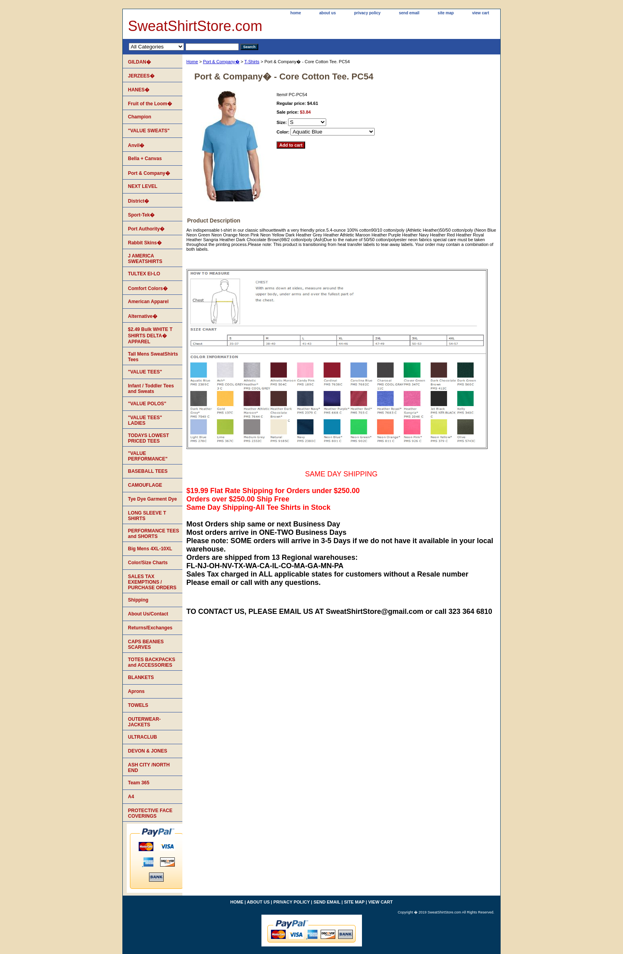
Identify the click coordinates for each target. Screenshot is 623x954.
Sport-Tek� (141, 215)
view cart (480, 13)
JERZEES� (141, 76)
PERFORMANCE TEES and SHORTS (153, 533)
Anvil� (136, 145)
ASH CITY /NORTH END (149, 767)
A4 (131, 796)
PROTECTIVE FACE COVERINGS (150, 813)
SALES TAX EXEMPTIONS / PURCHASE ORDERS (152, 582)
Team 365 (138, 783)
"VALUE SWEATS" (149, 131)
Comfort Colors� (148, 288)
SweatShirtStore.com (195, 26)
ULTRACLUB (142, 737)
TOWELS (138, 705)
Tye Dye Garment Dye (152, 499)
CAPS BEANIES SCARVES (146, 644)
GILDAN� (139, 62)
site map (446, 13)
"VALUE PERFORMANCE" (148, 456)
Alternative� (142, 316)
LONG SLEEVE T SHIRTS (147, 515)
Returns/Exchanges (150, 628)
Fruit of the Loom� (150, 103)
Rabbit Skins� (145, 243)
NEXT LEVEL (142, 186)
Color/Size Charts (148, 562)
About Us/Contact (148, 614)
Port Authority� (146, 229)
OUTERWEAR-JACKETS (144, 722)
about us (327, 13)
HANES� (138, 90)
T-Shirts (251, 61)
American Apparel (148, 301)
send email (409, 13)
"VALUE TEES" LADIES (145, 420)
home (295, 13)
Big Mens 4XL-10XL (150, 549)
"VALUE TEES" (145, 372)
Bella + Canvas (145, 158)
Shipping (138, 600)
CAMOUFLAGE (145, 485)
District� (138, 201)
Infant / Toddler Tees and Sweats (151, 388)
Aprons (136, 691)
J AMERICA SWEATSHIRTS (145, 258)
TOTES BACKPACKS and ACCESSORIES (151, 662)
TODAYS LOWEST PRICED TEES (148, 438)
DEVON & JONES (147, 751)
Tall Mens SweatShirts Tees (153, 356)
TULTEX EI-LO (144, 274)
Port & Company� (221, 61)
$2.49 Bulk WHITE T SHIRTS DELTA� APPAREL (150, 335)
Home (192, 61)
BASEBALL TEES (148, 471)
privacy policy (367, 13)
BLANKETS (141, 677)
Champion (139, 117)
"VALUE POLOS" (147, 403)
